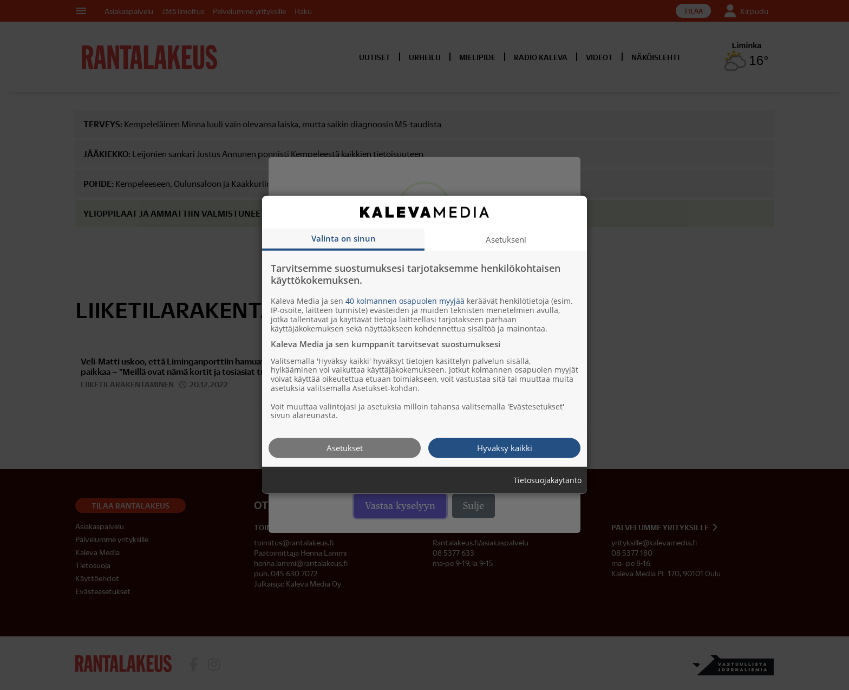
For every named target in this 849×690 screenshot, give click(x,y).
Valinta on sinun (343, 238)
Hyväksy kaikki (504, 447)
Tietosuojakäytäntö (547, 480)
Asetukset (344, 447)
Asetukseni (506, 239)
